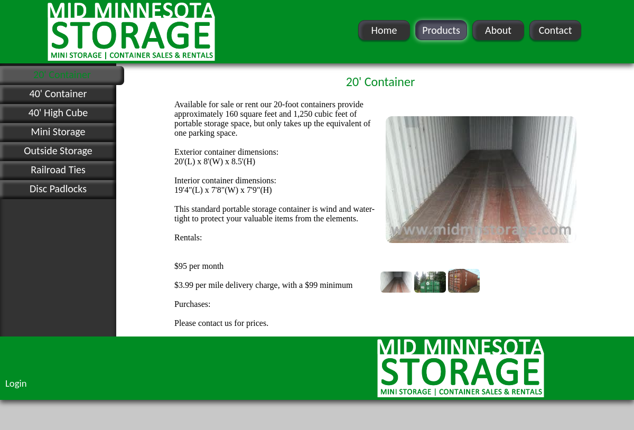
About (498, 30)
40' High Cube (58, 112)
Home (384, 30)
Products (441, 30)
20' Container (62, 74)
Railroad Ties (58, 169)
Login (16, 383)
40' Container (58, 93)
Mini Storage (58, 131)
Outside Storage (58, 150)
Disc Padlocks (58, 188)
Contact (555, 30)
